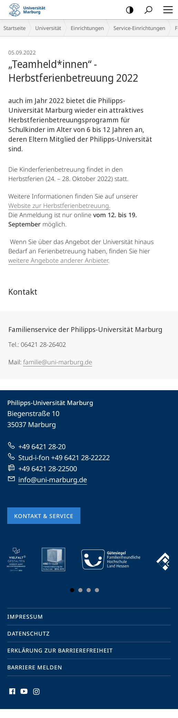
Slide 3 (89, 590)
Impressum (25, 616)
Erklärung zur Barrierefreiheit (60, 650)
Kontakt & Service (43, 516)
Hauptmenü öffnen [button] (166, 9)
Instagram (36, 693)
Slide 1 (72, 590)
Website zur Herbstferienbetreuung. (59, 205)
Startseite (14, 27)
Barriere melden (34, 667)
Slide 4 (97, 590)
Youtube (23, 693)
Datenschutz (28, 633)
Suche (146, 10)
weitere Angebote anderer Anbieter (58, 260)
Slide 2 (80, 590)
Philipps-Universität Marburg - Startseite (29, 9)
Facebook (11, 693)
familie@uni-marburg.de (57, 362)
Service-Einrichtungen (139, 27)
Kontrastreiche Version (127, 10)
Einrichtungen (87, 27)
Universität (48, 27)
